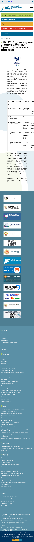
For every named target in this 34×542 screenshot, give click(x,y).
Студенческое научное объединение (10, 422)
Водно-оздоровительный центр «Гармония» (12, 386)
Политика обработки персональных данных (12, 518)
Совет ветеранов (5, 399)
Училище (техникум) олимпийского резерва (12, 377)
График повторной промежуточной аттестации (12, 466)
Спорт (4, 493)
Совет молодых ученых (7, 418)
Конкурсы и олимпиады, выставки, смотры (12, 473)
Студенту (5, 454)
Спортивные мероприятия (7, 501)
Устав (2, 336)
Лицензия (3, 338)
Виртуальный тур (6, 24)
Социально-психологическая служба (10, 475)
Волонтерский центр (6, 486)
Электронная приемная (8, 19)
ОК (20, 539)
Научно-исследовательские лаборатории (11, 413)
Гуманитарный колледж (7, 374)
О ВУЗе (4, 330)
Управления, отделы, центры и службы (10, 392)
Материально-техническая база (9, 347)
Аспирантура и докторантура (8, 368)
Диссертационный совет (7, 370)
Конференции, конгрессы (7, 424)
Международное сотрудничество (9, 342)
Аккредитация (4, 340)
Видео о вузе (4, 349)
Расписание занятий (6, 458)
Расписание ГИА (5, 469)
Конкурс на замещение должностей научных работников (15, 438)
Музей (2, 345)
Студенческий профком (7, 480)
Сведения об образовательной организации (13, 28)
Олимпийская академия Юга (8, 394)
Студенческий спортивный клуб (9, 496)
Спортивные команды (6, 503)
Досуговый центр (5, 484)
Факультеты (4, 361)
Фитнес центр (4, 388)
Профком (3, 397)
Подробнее (15, 539)
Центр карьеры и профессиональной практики (12, 489)
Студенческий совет (6, 401)
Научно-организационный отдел (9, 411)
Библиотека (4, 379)
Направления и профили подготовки (10, 446)
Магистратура (4, 366)
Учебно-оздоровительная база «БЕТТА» (11, 390)
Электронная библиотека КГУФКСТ (10, 471)
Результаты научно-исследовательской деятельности (14, 432)
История (3, 333)
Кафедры (3, 363)
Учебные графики (5, 462)
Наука (4, 406)
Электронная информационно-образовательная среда (16, 15)
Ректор (2, 357)
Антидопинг (4, 505)
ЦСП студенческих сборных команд (10, 499)
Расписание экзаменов (7, 460)
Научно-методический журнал (8, 383)
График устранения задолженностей (10, 464)
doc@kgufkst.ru (8, 530)
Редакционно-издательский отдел (9, 381)
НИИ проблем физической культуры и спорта (12, 372)
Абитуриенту (6, 443)
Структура (5, 354)
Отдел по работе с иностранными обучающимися (13, 482)
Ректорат (3, 359)
